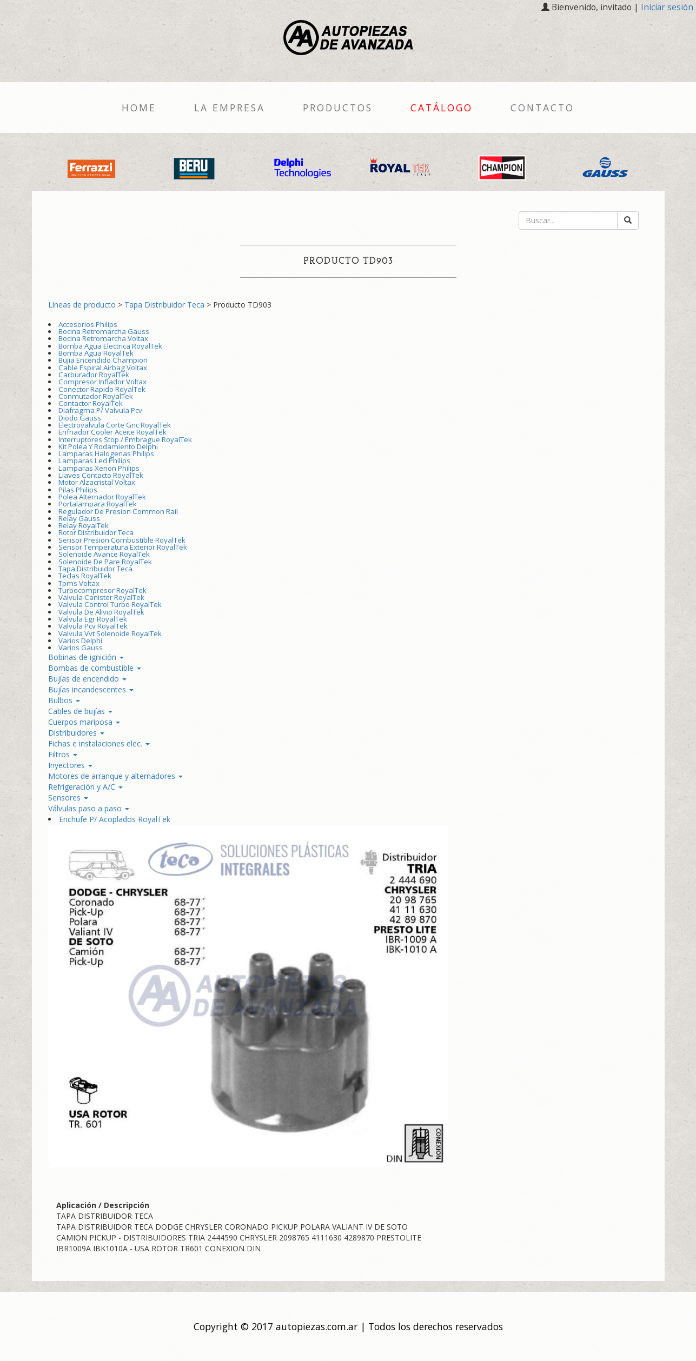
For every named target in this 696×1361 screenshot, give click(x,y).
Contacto (542, 107)
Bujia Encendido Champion (103, 360)
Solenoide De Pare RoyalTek (105, 561)
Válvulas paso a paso (88, 808)
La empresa (229, 107)
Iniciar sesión (667, 7)
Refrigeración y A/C (85, 787)
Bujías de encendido (87, 678)
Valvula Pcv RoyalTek (93, 626)
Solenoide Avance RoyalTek (104, 554)
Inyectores (70, 765)
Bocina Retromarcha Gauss (103, 331)
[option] (91, 167)
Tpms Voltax (79, 583)
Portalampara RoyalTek (97, 504)
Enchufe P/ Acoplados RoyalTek (114, 819)
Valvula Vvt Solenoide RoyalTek (110, 633)
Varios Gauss (80, 647)
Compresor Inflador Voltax (102, 381)
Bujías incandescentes (91, 689)
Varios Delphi (80, 640)
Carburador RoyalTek (93, 374)
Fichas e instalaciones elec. (99, 743)
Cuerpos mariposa (84, 722)
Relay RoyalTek (83, 525)
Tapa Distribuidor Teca (164, 304)
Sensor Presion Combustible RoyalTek (121, 540)
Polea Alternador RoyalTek (102, 497)
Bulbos (64, 700)
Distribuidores (76, 733)
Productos (338, 107)
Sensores (68, 797)
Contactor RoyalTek (90, 403)
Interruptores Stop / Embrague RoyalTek (125, 439)
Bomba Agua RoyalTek (96, 353)
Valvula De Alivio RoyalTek (101, 612)
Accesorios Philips (87, 324)
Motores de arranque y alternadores (115, 776)
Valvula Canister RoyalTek (101, 597)
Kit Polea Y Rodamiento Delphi (108, 446)
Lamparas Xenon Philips (99, 468)
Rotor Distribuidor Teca (96, 532)
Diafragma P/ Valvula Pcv (100, 410)
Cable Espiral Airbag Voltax (102, 367)
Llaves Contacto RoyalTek (100, 475)
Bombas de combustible (94, 668)
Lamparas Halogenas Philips (106, 453)
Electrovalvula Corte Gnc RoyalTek (114, 425)
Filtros (62, 754)
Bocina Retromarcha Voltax (103, 338)
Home (139, 107)
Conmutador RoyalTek (95, 396)
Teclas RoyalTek (84, 576)
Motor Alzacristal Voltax (96, 482)
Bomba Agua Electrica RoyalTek (110, 346)
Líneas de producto (82, 304)
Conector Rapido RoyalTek (101, 389)
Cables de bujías (80, 711)
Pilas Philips (77, 490)
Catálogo (441, 107)
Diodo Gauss (79, 418)
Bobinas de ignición (86, 657)
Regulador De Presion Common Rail (118, 511)
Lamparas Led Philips (94, 460)
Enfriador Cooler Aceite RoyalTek (112, 432)
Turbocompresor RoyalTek (102, 590)
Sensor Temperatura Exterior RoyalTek (122, 547)
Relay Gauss (79, 518)
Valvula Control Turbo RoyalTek (110, 604)
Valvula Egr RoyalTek (92, 619)
